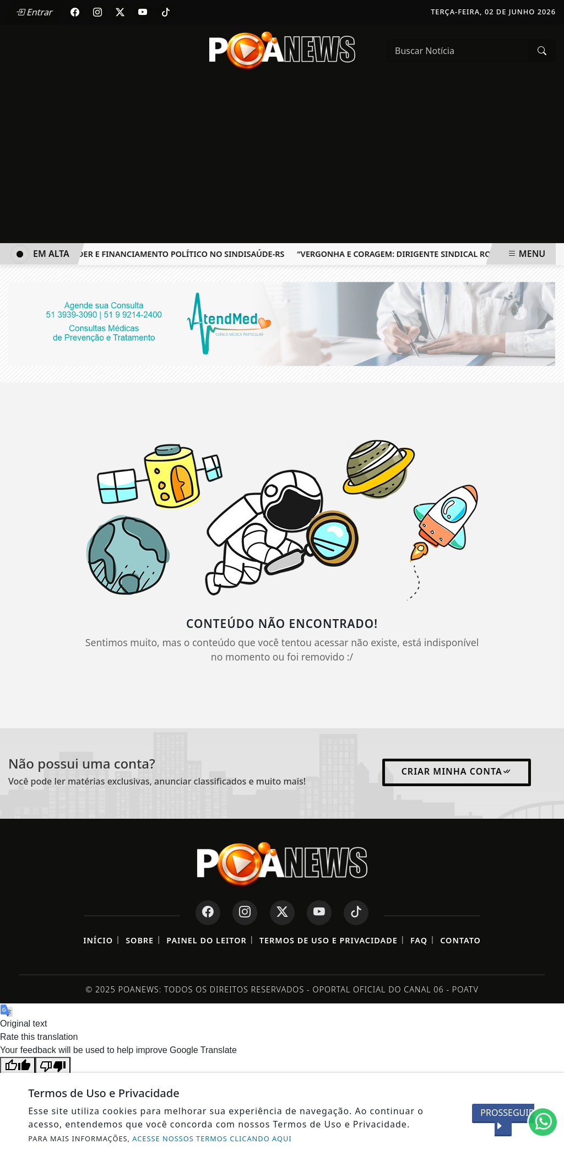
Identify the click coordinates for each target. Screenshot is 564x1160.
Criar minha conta (457, 771)
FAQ (418, 940)
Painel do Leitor (206, 940)
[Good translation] (17, 1065)
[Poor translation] (52, 1065)
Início (98, 940)
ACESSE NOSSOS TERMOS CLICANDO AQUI (211, 1138)
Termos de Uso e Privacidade (328, 940)
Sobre (140, 940)
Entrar (35, 12)
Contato (460, 940)
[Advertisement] (282, 160)
